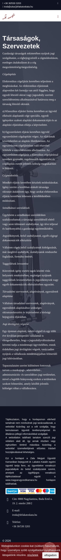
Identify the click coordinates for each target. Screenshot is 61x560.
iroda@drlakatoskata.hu (24, 514)
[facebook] (57, 3)
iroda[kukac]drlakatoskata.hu (18, 6)
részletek (32, 555)
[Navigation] (58, 16)
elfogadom (50, 555)
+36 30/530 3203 (12, 3)
